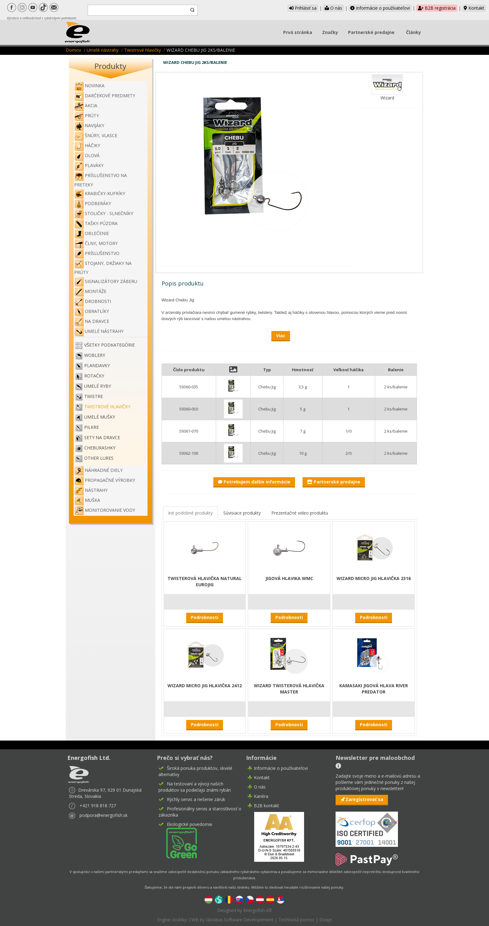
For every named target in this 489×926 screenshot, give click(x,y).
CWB (194, 920)
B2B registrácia (437, 8)
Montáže (90, 291)
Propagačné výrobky (104, 480)
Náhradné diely (98, 470)
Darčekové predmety (104, 95)
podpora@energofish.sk (104, 815)
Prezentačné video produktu (299, 513)
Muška (87, 500)
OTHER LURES (99, 458)
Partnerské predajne (371, 32)
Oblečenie (91, 233)
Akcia (85, 105)
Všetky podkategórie (109, 345)
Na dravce (91, 321)
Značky (330, 32)
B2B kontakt (266, 805)
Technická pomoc (296, 920)
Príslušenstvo (96, 253)
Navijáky (89, 125)
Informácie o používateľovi (380, 8)
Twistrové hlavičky (142, 50)
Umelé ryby (97, 386)
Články (413, 32)
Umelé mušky (99, 417)
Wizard (387, 98)
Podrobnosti (204, 617)
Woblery (94, 355)
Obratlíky (91, 311)
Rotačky (94, 376)
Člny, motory (96, 243)
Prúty (86, 115)
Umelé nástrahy (103, 50)
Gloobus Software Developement (240, 920)
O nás (333, 8)
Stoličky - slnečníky (103, 213)
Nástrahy (91, 490)
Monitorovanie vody (104, 510)
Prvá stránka (297, 32)
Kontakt (474, 8)
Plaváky (89, 165)
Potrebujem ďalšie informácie (254, 482)
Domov (73, 50)
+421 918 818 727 (98, 805)
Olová (86, 155)
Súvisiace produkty (242, 513)
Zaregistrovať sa (364, 799)
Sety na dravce (102, 437)
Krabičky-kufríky (99, 193)
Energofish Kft (257, 910)
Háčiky (87, 145)
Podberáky (92, 203)
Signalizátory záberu (105, 281)
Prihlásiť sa (303, 8)
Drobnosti (92, 301)
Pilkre (91, 427)
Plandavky (97, 365)
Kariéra (261, 796)
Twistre (93, 396)
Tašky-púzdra (96, 223)
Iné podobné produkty (190, 513)
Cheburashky (99, 448)
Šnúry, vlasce (95, 135)
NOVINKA (89, 86)
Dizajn (325, 920)
